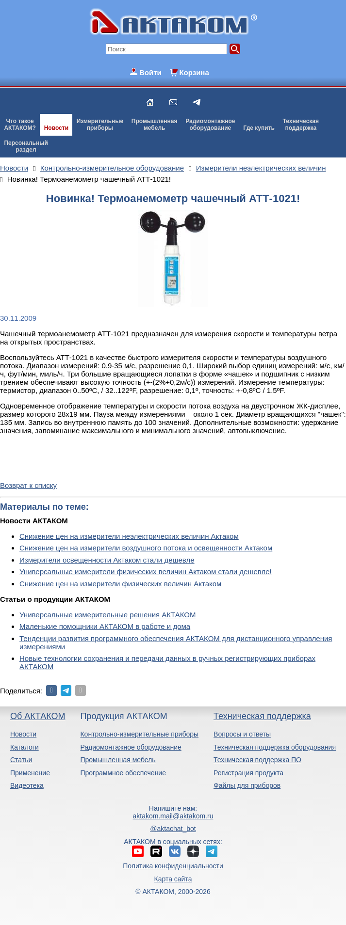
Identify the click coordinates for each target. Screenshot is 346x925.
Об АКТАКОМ (37, 716)
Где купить (259, 128)
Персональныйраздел (26, 146)
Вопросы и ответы (242, 734)
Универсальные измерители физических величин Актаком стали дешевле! (145, 571)
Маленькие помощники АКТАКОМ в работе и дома (104, 626)
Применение (30, 773)
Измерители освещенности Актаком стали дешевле (107, 560)
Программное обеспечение (123, 773)
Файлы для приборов (247, 785)
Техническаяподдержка (301, 124)
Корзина (194, 72)
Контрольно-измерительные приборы (139, 734)
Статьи (21, 760)
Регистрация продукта (248, 773)
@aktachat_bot (173, 828)
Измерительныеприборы (100, 124)
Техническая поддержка (262, 716)
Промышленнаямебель (155, 124)
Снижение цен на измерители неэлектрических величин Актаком (129, 536)
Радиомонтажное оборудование (130, 747)
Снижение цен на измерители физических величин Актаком (120, 584)
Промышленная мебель (117, 760)
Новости (56, 128)
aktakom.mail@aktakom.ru (173, 816)
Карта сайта (173, 879)
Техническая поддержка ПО (257, 760)
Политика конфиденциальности (173, 866)
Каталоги (24, 747)
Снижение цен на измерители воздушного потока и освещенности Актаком (145, 548)
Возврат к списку (28, 485)
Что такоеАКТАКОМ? (20, 124)
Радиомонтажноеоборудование (210, 124)
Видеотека (27, 785)
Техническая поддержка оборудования (275, 747)
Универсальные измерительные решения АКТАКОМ (107, 615)
